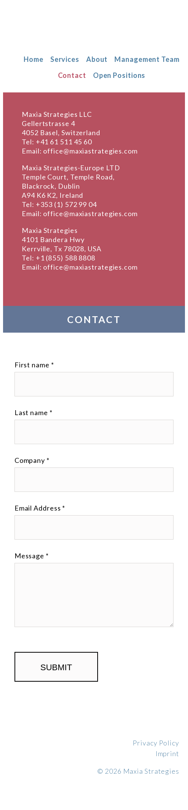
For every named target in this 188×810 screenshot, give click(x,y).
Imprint (167, 753)
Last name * (33, 412)
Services (64, 59)
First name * (34, 365)
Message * (31, 555)
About (97, 59)
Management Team (147, 59)
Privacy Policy (156, 743)
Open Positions (119, 75)
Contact (72, 75)
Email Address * (40, 508)
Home (33, 59)
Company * (32, 460)
